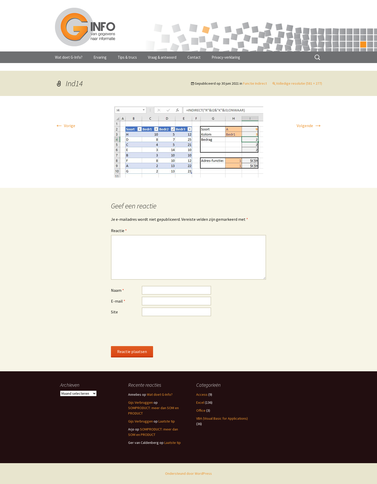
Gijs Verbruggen (140, 402)
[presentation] (150, 331)
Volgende (309, 125)
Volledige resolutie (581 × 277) (299, 83)
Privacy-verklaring (226, 57)
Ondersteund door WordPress (188, 473)
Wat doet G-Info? (68, 57)
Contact (194, 57)
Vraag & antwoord (162, 57)
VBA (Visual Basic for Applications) (222, 418)
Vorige (65, 125)
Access (202, 394)
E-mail (118, 301)
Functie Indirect (255, 83)
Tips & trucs (127, 57)
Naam (117, 290)
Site (114, 311)
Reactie (119, 230)
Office (200, 410)
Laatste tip (166, 421)
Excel (200, 402)
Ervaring (100, 57)
